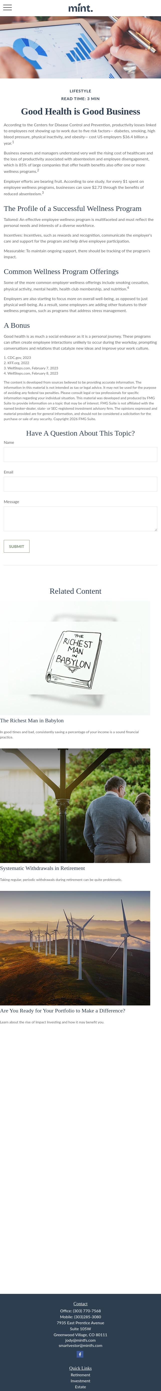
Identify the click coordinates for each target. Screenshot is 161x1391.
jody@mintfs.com (80, 1340)
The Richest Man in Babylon (32, 720)
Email (8, 471)
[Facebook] (80, 1354)
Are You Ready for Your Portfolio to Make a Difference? (62, 1010)
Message (11, 501)
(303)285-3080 (87, 1316)
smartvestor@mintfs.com (80, 1345)
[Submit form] (17, 546)
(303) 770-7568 (87, 1310)
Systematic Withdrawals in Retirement (42, 868)
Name (9, 442)
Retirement (80, 1374)
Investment (80, 1380)
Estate (80, 1386)
